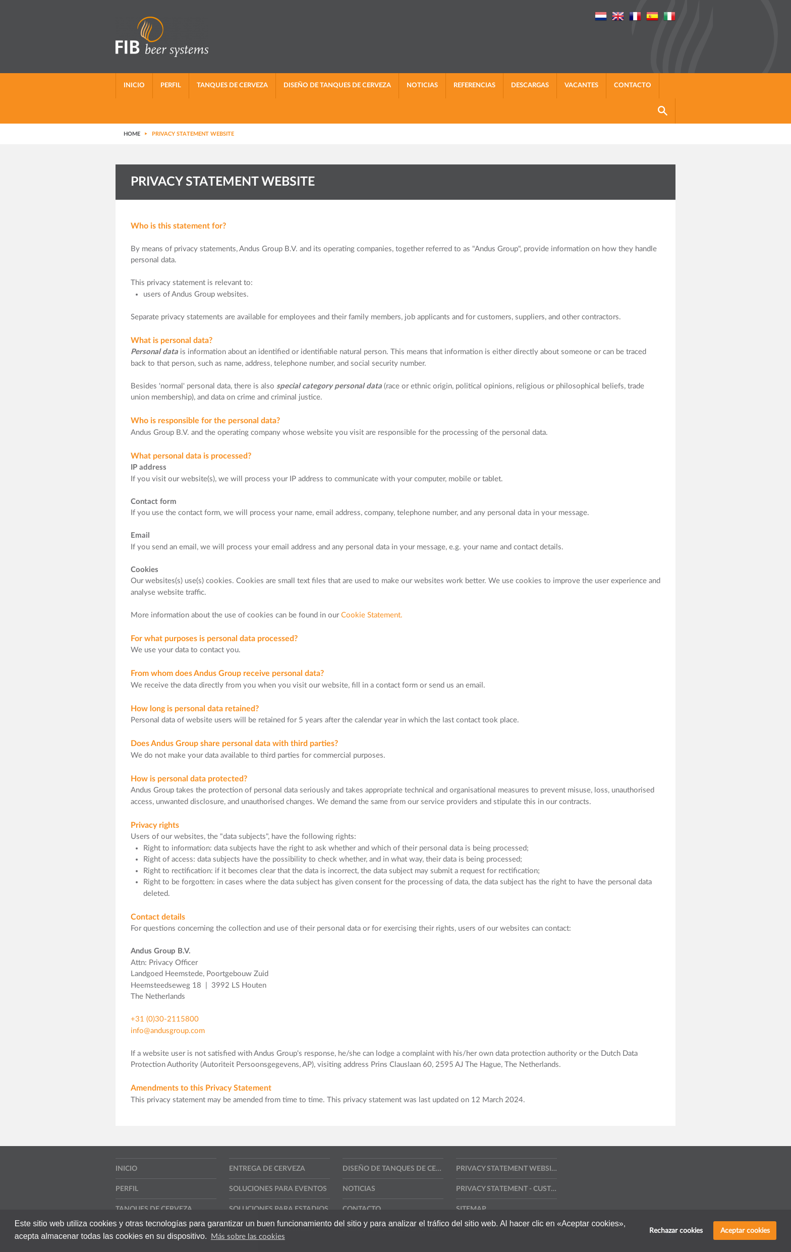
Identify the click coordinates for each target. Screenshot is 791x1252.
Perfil (170, 85)
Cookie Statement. (372, 615)
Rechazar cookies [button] (676, 1230)
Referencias (474, 85)
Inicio (134, 85)
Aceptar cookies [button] (745, 1230)
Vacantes (581, 85)
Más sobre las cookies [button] (248, 1236)
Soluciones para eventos (278, 1188)
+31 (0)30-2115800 (165, 1019)
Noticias (422, 85)
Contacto (632, 85)
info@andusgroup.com (168, 1031)
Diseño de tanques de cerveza (337, 85)
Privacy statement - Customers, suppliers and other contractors (506, 1188)
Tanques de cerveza (232, 85)
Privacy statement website (506, 1168)
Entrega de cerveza (267, 1168)
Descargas (530, 85)
